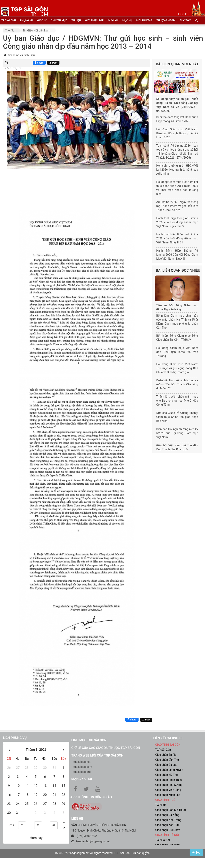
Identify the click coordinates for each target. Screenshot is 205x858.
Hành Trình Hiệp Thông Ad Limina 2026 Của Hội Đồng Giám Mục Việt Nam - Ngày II (177, 254)
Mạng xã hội (81, 779)
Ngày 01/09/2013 (13, 68)
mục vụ (127, 20)
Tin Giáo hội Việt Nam (36, 30)
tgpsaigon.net (81, 761)
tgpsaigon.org (81, 771)
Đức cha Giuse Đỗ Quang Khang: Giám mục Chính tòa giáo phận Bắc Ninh (177, 416)
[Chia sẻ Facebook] (39, 63)
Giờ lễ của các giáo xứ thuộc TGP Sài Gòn (105, 748)
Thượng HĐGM (165, 20)
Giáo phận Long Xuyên (169, 769)
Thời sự (10, 30)
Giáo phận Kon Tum (167, 825)
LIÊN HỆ (77, 819)
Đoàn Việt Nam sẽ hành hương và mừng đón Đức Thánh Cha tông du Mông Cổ (177, 384)
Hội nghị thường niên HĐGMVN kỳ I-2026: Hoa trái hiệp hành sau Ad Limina (177, 169)
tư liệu (76, 20)
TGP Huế (160, 804)
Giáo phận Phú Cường (168, 784)
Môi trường (144, 20)
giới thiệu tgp (94, 20)
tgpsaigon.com (82, 766)
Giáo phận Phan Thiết (168, 779)
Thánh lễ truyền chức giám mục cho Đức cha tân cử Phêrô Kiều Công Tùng (177, 400)
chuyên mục (59, 20)
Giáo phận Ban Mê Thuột (170, 809)
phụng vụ (26, 20)
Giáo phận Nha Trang (168, 820)
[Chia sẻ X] (53, 63)
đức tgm (185, 20)
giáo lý (42, 20)
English (183, 14)
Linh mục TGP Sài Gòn (88, 740)
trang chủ (8, 20)
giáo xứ (113, 20)
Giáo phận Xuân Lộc (167, 794)
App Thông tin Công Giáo (91, 797)
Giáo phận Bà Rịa (165, 754)
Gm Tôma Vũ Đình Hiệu (21, 55)
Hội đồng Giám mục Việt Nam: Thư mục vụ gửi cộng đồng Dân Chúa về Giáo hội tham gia (177, 368)
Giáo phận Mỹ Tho (166, 774)
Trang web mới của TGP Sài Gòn (97, 755)
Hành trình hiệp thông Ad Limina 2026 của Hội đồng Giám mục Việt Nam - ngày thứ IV (177, 222)
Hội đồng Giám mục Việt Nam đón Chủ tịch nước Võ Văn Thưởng (177, 352)
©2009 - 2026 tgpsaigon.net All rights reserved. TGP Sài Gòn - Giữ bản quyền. (102, 853)
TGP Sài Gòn (163, 749)
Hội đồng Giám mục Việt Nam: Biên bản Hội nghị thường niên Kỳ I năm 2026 (177, 133)
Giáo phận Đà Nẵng (167, 814)
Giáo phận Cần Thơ (167, 759)
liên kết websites (167, 738)
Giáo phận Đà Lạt (166, 764)
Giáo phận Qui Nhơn (167, 830)
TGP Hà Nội (162, 840)
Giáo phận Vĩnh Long (168, 789)
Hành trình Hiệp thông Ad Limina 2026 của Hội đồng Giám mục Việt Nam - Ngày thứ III (177, 238)
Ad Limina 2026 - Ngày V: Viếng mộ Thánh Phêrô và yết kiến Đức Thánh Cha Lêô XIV (177, 206)
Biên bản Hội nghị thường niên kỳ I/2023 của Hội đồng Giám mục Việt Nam (177, 433)
